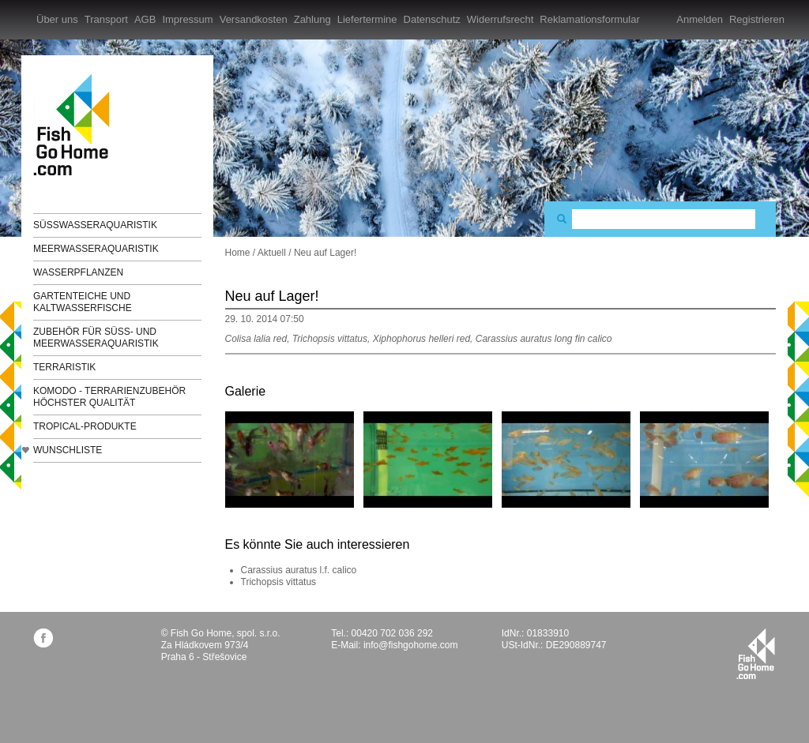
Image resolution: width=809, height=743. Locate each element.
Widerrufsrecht (500, 19)
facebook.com (43, 637)
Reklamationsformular (589, 19)
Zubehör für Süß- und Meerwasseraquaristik (96, 337)
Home (237, 252)
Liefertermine (367, 19)
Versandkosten (254, 19)
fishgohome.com (756, 654)
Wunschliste (67, 450)
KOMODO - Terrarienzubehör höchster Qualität (109, 396)
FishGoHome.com (76, 124)
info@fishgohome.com (410, 645)
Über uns (57, 19)
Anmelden (699, 19)
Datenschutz (432, 19)
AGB (145, 19)
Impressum (187, 19)
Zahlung (312, 19)
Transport (106, 19)
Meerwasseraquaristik (96, 248)
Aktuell (272, 252)
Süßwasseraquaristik (95, 225)
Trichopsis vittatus (279, 581)
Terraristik (64, 367)
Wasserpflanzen (78, 272)
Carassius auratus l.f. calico (299, 570)
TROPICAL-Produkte (85, 426)
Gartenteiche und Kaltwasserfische (82, 302)
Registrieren (757, 19)
